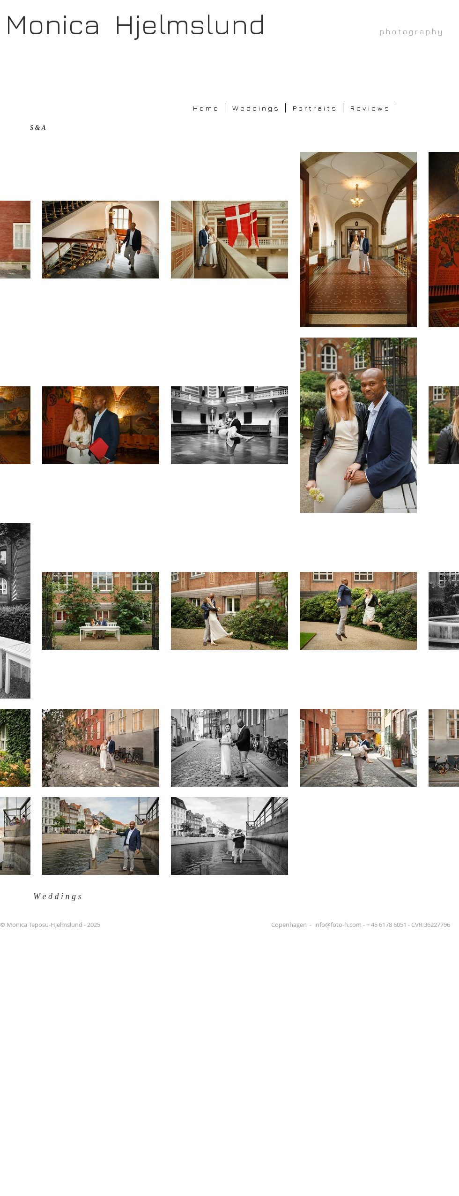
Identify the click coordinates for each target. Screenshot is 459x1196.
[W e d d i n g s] (63, 896)
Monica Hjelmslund (135, 23)
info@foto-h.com (338, 924)
